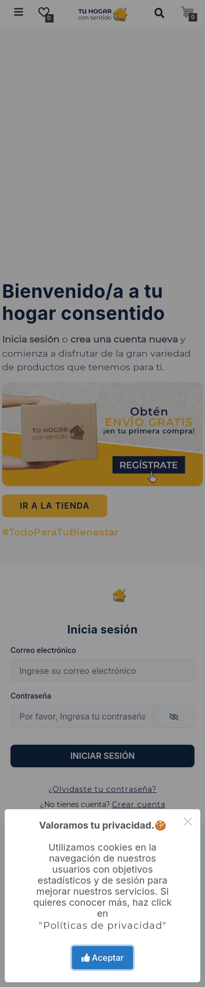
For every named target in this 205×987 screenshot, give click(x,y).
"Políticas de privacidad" (103, 925)
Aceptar (102, 957)
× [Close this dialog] (188, 821)
